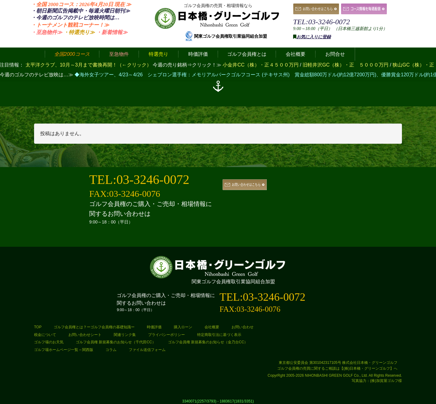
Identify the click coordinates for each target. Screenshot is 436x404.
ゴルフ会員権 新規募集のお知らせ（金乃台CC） (208, 342)
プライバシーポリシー (166, 335)
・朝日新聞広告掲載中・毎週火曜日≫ (80, 11)
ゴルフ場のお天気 (48, 342)
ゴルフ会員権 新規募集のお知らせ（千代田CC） (116, 342)
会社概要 (212, 327)
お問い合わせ (242, 327)
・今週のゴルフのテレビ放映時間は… (75, 18)
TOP (37, 327)
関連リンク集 (125, 335)
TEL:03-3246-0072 (321, 22)
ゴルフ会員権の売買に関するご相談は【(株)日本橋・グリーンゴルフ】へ (337, 368)
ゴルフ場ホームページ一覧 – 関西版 (63, 350)
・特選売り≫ (79, 32)
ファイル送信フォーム (147, 350)
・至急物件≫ (46, 32)
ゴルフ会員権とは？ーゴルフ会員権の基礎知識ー (94, 327)
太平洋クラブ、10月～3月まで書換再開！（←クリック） (88, 64)
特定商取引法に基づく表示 (219, 335)
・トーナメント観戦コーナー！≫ (70, 25)
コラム (111, 350)
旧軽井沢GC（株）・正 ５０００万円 (346, 64)
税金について (45, 335)
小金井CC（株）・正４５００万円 (261, 64)
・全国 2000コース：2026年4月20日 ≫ (81, 4)
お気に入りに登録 (313, 37)
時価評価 (154, 327)
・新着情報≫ (112, 32)
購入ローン (183, 327)
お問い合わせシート (84, 335)
